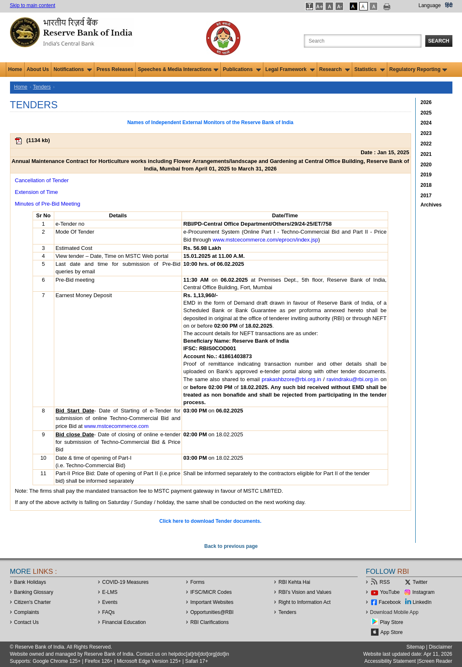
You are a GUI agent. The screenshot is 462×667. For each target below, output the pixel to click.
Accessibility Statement (390, 661)
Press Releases (114, 69)
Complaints (26, 612)
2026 (426, 102)
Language (430, 5)
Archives (431, 205)
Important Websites (211, 602)
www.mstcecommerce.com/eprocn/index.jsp (265, 240)
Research (334, 69)
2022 (426, 144)
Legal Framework (290, 69)
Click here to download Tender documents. (210, 521)
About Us (38, 69)
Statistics (369, 69)
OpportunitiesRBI (212, 612)
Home (15, 69)
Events (110, 602)
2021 (426, 154)
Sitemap (415, 647)
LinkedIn (422, 602)
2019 (426, 175)
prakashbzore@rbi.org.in (291, 379)
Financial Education (124, 622)
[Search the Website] (363, 41)
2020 (426, 165)
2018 (426, 185)
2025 (426, 113)
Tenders (42, 87)
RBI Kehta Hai (294, 582)
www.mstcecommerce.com (116, 426)
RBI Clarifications (209, 622)
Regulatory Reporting (418, 69)
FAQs (108, 612)
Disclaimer (440, 647)
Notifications (72, 69)
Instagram (423, 592)
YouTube (390, 592)
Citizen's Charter (32, 602)
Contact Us (26, 622)
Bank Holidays (30, 582)
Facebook (390, 602)
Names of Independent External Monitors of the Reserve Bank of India (210, 122)
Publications (242, 69)
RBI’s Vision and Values (304, 592)
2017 (426, 196)
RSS (385, 582)
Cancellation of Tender (42, 180)
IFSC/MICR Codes (211, 592)
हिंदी (448, 5)
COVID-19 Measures (125, 582)
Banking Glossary (33, 592)
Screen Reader (435, 661)
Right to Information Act (304, 602)
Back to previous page (231, 546)
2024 (426, 123)
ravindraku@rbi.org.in (353, 379)
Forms (197, 582)
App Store (392, 632)
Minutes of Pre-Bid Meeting (48, 204)
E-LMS (110, 592)
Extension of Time (36, 192)
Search (438, 41)
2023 (426, 133)
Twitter (420, 582)
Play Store (391, 622)
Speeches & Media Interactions (178, 69)
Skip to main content (33, 5)
